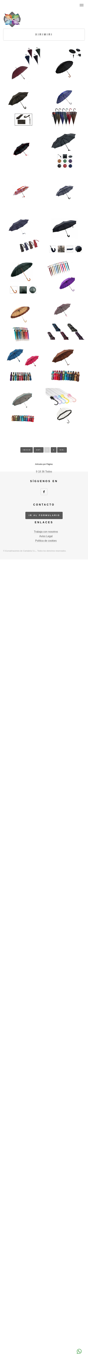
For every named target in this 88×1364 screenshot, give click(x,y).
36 (43, 471)
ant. (39, 450)
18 (39, 471)
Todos (48, 471)
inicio (27, 450)
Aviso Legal (46, 536)
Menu (81, 5)
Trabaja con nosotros (46, 531)
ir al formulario (44, 515)
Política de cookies (46, 540)
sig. (62, 450)
